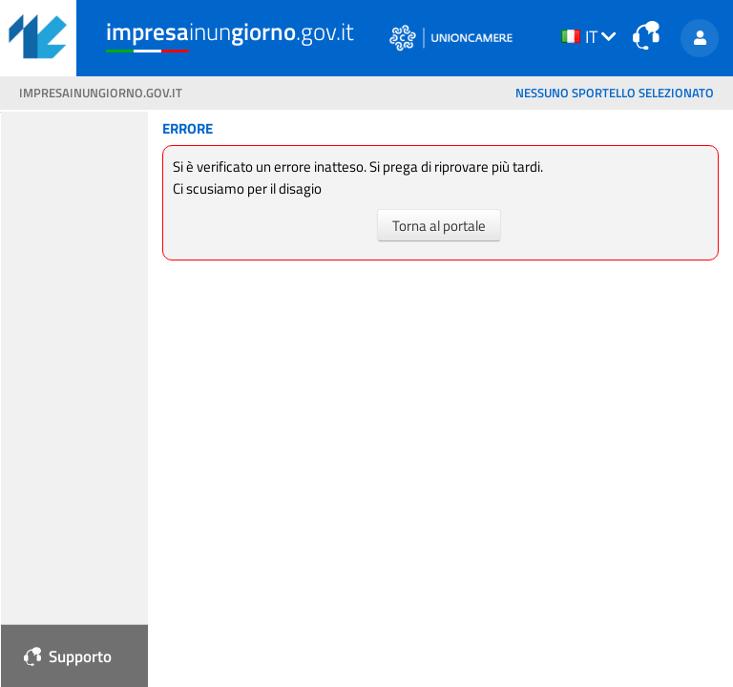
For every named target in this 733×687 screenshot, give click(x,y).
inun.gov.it (230, 32)
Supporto (68, 656)
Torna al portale (439, 225)
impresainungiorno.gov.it (100, 93)
